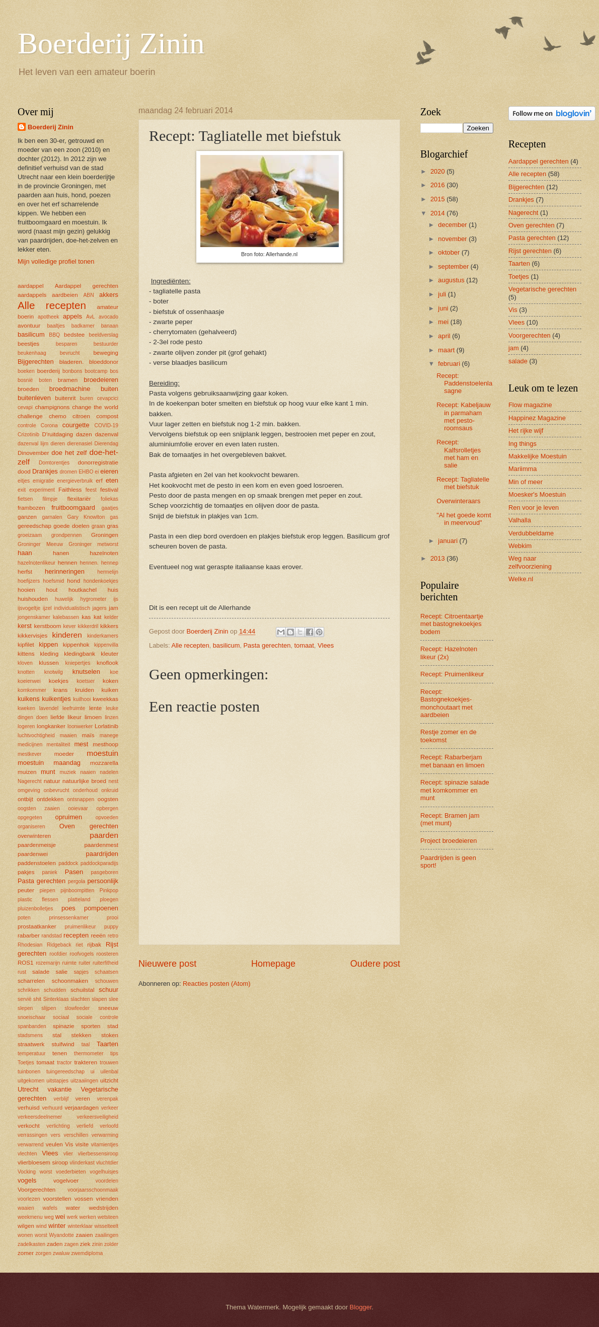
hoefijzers (29, 581)
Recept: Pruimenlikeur (452, 674)
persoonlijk (102, 881)
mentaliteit (58, 744)
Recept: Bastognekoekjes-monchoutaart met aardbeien (446, 703)
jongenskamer (34, 617)
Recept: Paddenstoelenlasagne (464, 383)
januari (448, 540)
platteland (79, 899)
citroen (81, 416)
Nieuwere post (167, 964)
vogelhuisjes (104, 1172)
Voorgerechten (36, 1190)
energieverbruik (75, 481)
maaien (68, 735)
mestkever (30, 754)
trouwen (109, 1062)
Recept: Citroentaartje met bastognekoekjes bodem (451, 624)
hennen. (89, 563)
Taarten (107, 1044)
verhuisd (29, 1108)
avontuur (29, 326)
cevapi (25, 407)
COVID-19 (106, 425)
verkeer (109, 1108)
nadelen (109, 772)
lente (95, 708)
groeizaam (30, 535)
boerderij (48, 371)
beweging (105, 353)
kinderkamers (102, 636)
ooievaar (78, 808)
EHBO (86, 472)
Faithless (70, 490)
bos (114, 371)
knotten (26, 672)
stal (56, 1035)
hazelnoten (104, 553)
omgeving (29, 790)
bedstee (74, 335)
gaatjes (110, 508)
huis (113, 590)
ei (97, 472)
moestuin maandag (49, 762)
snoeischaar (32, 1017)
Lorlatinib (106, 726)
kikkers (109, 626)
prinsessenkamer (68, 917)
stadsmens (30, 1035)
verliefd (85, 1126)
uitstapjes (57, 1080)
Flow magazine (530, 405)
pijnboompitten (77, 890)
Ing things (522, 443)
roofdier (58, 954)
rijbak (94, 945)
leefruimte (73, 708)
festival (109, 490)
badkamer (83, 326)
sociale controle (97, 1017)
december (453, 224)
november (453, 239)
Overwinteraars (458, 501)
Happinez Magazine (537, 418)
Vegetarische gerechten (542, 289)
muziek (67, 772)
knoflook (107, 663)
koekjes (58, 681)
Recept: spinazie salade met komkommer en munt (454, 790)
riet (79, 945)
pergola (76, 881)
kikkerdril (88, 626)
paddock (68, 863)
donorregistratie (98, 462)
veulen (54, 1144)
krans (60, 690)
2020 (438, 171)
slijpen (48, 1008)
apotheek (48, 317)
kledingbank (79, 654)
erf (99, 481)
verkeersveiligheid (97, 1117)
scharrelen (31, 981)
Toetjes (26, 1062)
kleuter (109, 654)
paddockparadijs (99, 863)
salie (61, 972)
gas (114, 517)
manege (109, 735)
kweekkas (105, 699)
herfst (25, 572)
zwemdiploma (87, 1253)
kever (69, 626)
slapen (99, 999)
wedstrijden (103, 1208)
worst (41, 1235)
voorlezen (29, 1199)
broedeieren (101, 379)
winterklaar (80, 1226)
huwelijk (64, 599)
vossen (83, 1199)
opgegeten (30, 817)
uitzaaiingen (84, 1080)
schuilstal (82, 990)
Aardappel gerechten (86, 286)
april (445, 336)
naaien (88, 772)
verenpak (107, 1099)
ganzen (27, 517)
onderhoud (85, 790)
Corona (49, 425)
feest (91, 490)
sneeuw (108, 1008)
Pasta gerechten (267, 645)
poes (68, 908)
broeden (28, 389)
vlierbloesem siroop (43, 1162)
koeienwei (29, 681)
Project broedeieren (448, 840)
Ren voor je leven (533, 507)
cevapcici (107, 398)
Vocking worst (35, 1172)
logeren (26, 726)
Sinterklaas (56, 999)
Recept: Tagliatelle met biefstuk (462, 483)
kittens (26, 654)
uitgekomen (31, 1080)
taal (86, 1044)
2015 (438, 199)
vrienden (107, 1199)
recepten (76, 935)
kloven (25, 663)
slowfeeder (77, 1008)
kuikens (29, 698)
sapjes (81, 972)
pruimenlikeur (80, 926)
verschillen (76, 1135)
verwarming (105, 1135)
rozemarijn (48, 963)
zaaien (84, 1235)
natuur (52, 781)
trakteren (85, 1062)
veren (83, 1099)
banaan (109, 326)
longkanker (51, 726)
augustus (452, 280)
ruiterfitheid (105, 963)
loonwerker (80, 726)
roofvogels (82, 954)
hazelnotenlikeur (36, 563)
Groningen (104, 535)
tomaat (304, 645)
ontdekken (50, 799)
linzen (111, 717)
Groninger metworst (93, 544)
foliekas (109, 499)
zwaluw (61, 1253)
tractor (64, 1062)
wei (60, 1216)
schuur (108, 989)
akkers (108, 294)
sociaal (61, 1017)
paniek (49, 872)
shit (37, 999)
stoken (109, 1035)
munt (48, 771)
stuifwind (63, 1044)
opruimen (69, 817)
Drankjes (45, 471)
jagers (100, 608)
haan (25, 553)
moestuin (102, 753)
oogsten (108, 799)
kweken (26, 708)
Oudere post (375, 964)
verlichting (57, 1126)
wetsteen (108, 1217)
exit (22, 490)
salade (40, 972)
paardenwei (33, 854)
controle (27, 425)
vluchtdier (107, 1162)
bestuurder (106, 344)
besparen (67, 344)
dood (24, 472)
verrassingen (32, 1135)
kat (97, 617)
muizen (27, 772)
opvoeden (107, 817)
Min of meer (525, 482)
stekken (81, 1035)
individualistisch (72, 608)
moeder (64, 754)
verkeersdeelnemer (40, 1117)
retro (113, 936)
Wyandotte (61, 1235)
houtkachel (82, 590)
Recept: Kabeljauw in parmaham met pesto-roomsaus (463, 416)
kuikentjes (56, 698)
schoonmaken (70, 981)
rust (22, 972)
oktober (450, 252)
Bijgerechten (36, 361)
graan (98, 526)
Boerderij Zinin (111, 43)
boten (45, 380)
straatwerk (31, 1044)
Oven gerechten (88, 826)
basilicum (226, 645)
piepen (47, 890)
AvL (90, 317)
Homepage (273, 964)
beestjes (28, 344)
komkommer (32, 690)
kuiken (110, 690)
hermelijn (107, 572)
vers (55, 1135)
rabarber (29, 935)
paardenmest (101, 845)
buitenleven (34, 398)
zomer (26, 1253)
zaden (55, 1244)
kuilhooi (82, 699)
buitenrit (65, 398)
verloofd (109, 1126)
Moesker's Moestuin (537, 494)
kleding (49, 654)
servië (24, 999)
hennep (109, 563)
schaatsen (106, 972)
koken (110, 681)
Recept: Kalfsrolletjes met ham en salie (458, 453)
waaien (26, 1208)
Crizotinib (28, 434)
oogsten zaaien (39, 808)
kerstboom (47, 626)
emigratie (43, 481)
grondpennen (66, 535)
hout (52, 590)
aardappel (31, 286)
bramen (68, 380)
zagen (71, 1244)
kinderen (67, 635)
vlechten (27, 1153)
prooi (112, 917)
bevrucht (70, 353)
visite (82, 1144)
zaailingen (106, 1235)
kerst (25, 626)
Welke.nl (520, 579)
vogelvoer (66, 1181)
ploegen (109, 899)
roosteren (107, 954)
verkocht (29, 1126)
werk (72, 1217)
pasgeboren (104, 872)
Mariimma (522, 469)
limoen (93, 717)
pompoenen (101, 908)
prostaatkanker (37, 926)
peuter (26, 890)
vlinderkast (82, 1162)
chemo (57, 416)
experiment (42, 490)
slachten (80, 999)
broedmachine (70, 389)
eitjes (24, 481)
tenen (59, 1053)
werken (88, 1217)
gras (112, 526)
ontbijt (25, 799)
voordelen (107, 1181)
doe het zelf (69, 452)
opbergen (107, 808)
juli (442, 294)
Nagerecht (30, 781)
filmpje (50, 499)
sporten (91, 1026)
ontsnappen (80, 799)
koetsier (86, 681)
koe (114, 672)
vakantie (60, 1089)
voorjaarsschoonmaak (92, 1190)
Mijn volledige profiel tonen (56, 261)
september (454, 266)
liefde (57, 717)
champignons (52, 407)
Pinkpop (109, 890)
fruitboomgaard (73, 507)
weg (49, 1217)
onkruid (109, 790)
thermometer (88, 1053)
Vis (69, 1144)
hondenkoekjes (101, 581)
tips (114, 1053)
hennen (68, 563)
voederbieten (71, 1172)
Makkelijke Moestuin (537, 456)
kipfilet (26, 645)
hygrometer (93, 599)
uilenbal (109, 1071)
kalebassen (66, 617)
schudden (55, 990)
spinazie (63, 1026)
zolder (111, 1244)
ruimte (69, 963)
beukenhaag (32, 353)
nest (113, 781)
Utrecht (28, 1089)
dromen (68, 472)
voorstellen (57, 1199)
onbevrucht (56, 790)
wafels (50, 1208)
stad (112, 1026)
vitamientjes (104, 1144)
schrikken (29, 990)
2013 (438, 558)
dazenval (106, 434)
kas (86, 617)
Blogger (361, 1307)
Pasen (74, 872)
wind (41, 1226)
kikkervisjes (32, 636)
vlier (68, 1153)
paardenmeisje (37, 845)
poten (24, 917)
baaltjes (56, 326)
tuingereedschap (65, 1071)
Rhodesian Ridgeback (44, 945)
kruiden (84, 690)
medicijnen (30, 744)
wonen (25, 1235)
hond (73, 581)
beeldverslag (103, 335)
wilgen (26, 1226)
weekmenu (30, 1217)
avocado (108, 317)
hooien (26, 590)
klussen (48, 663)
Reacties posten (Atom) (217, 983)
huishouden (33, 599)
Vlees (326, 645)
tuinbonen (29, 1071)
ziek (85, 1244)
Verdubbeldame (531, 533)
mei (444, 322)
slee (113, 999)
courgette (76, 425)
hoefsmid (53, 581)
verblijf (61, 1099)
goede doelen (71, 526)
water (73, 1208)
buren (86, 398)
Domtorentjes (54, 462)
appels (72, 316)
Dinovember (33, 453)
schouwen (106, 981)
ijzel (47, 608)
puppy (111, 926)
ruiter (84, 963)
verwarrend (31, 1144)
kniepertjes (78, 663)
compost (107, 416)
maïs (88, 735)
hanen (61, 553)
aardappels (32, 295)
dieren (57, 443)
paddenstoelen (37, 863)
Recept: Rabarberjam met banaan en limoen (452, 760)
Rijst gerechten (530, 251)
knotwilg (53, 672)
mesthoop (105, 744)
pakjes (26, 872)
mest (81, 744)
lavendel (48, 708)
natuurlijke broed (84, 781)
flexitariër (79, 499)
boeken (26, 371)
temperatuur (32, 1053)
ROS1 (26, 963)
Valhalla (519, 520)
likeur (74, 717)
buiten (109, 389)
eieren (109, 471)
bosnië (25, 380)
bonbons (72, 371)
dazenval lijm (33, 443)
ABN (88, 295)
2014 (438, 213)
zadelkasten (31, 1244)
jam (113, 608)
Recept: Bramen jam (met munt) (449, 819)
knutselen (86, 671)
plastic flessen (38, 899)
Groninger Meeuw (40, 544)
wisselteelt (107, 1226)
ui (93, 1071)
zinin (97, 1244)
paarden (104, 835)
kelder (111, 617)
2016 (438, 185)
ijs (115, 599)
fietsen (25, 499)
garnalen (52, 517)
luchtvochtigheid (36, 735)
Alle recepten (190, 645)
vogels (27, 1180)
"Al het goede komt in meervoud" (463, 518)
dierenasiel (79, 443)
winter (56, 1225)
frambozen (31, 508)
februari (450, 363)
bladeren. (71, 362)
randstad (52, 936)
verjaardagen (81, 1108)
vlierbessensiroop (98, 1153)
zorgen (43, 1253)
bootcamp (96, 371)
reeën (98, 935)
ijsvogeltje (29, 608)
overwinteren (34, 836)
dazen (84, 434)
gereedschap (34, 526)
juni (444, 308)
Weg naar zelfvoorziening (530, 562)
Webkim (520, 546)
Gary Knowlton (86, 517)
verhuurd (52, 1108)
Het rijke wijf (525, 430)
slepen (25, 1008)
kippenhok (76, 645)
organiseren (31, 826)
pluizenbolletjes (35, 908)
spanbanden (32, 1026)
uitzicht (109, 1080)
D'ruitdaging (57, 434)
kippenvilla (106, 645)
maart (447, 350)
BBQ (54, 335)
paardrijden (102, 853)
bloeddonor (103, 362)
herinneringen (65, 571)
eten (112, 480)
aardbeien (65, 295)
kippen (48, 644)
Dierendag (106, 443)
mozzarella (104, 763)
